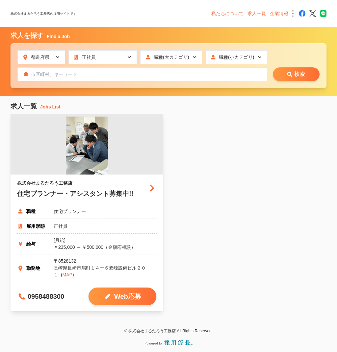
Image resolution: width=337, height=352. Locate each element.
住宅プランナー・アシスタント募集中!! (75, 193)
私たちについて (227, 13)
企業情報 (279, 13)
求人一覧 (256, 13)
